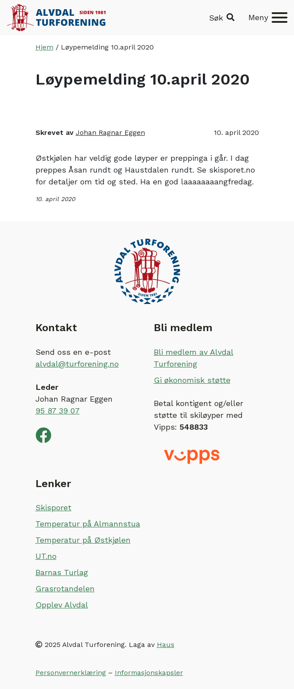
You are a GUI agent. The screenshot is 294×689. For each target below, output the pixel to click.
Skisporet (53, 507)
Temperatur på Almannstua (87, 523)
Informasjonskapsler (149, 672)
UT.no (46, 556)
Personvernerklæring (70, 672)
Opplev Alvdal (61, 604)
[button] (221, 17)
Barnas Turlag (61, 572)
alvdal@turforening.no (77, 363)
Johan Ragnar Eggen (110, 132)
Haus (165, 644)
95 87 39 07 (57, 410)
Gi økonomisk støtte (192, 380)
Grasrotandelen (65, 588)
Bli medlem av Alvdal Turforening (194, 357)
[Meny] (267, 17)
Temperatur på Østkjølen (83, 539)
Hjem (44, 47)
